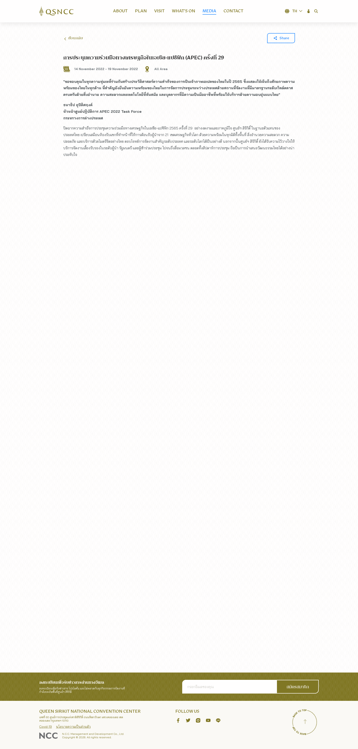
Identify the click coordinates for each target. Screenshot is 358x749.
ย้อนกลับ (73, 38)
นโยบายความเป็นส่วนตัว (73, 727)
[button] (308, 11)
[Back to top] (305, 722)
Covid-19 (45, 727)
